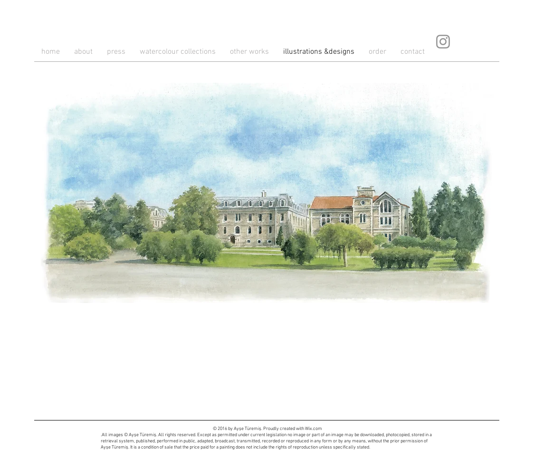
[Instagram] (443, 41)
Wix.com (313, 429)
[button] (267, 193)
